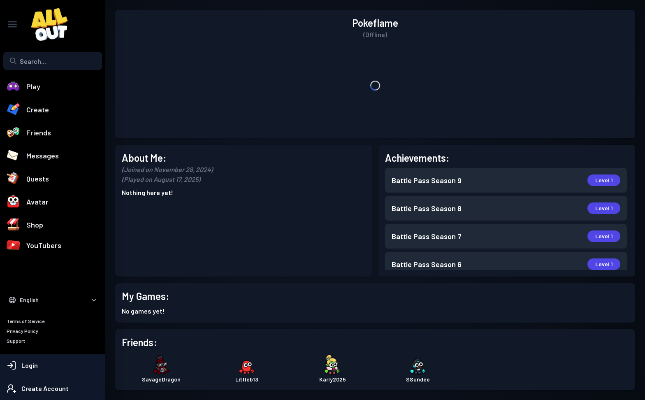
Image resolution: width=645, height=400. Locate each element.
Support (16, 341)
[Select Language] (52, 300)
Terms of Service (25, 321)
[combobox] (52, 61)
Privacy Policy (22, 331)
